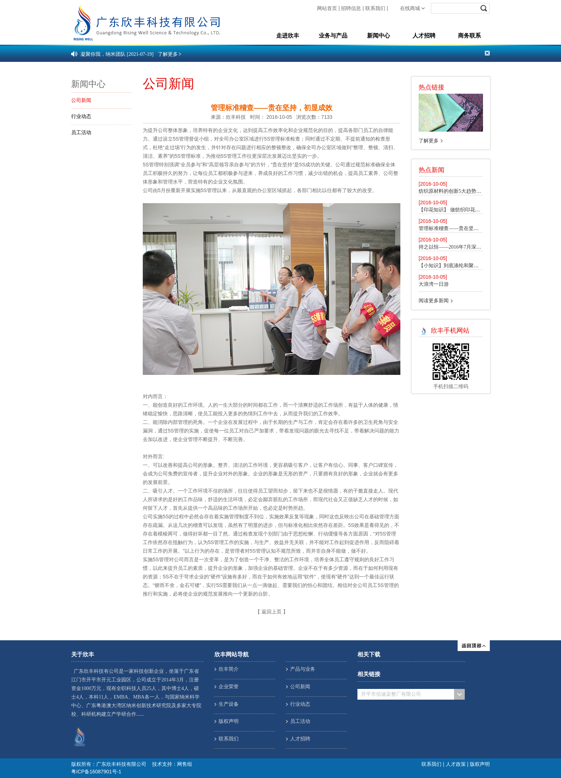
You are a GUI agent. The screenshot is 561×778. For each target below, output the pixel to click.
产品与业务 (302, 669)
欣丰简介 (229, 669)
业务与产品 (333, 36)
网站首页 (327, 8)
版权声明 (229, 721)
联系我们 (375, 8)
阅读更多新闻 (434, 300)
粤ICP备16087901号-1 (96, 771)
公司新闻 (81, 100)
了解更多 (429, 140)
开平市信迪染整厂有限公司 (391, 694)
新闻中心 (378, 36)
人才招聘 (424, 36)
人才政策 (456, 764)
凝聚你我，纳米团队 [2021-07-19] (117, 54)
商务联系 (469, 36)
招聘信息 (351, 8)
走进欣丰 (287, 36)
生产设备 (229, 704)
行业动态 (81, 116)
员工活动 (81, 132)
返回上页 (272, 612)
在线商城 (410, 8)
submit (484, 8)
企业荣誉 (229, 686)
